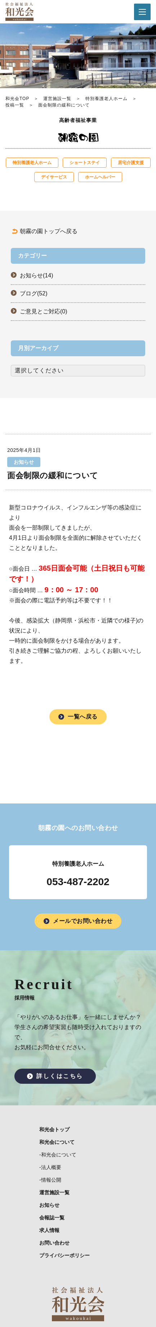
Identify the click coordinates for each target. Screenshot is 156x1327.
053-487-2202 (77, 881)
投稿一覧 (14, 105)
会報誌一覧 (51, 1217)
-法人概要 (50, 1167)
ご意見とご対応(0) (43, 311)
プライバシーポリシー (64, 1255)
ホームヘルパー (100, 177)
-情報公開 (50, 1180)
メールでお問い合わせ (82, 921)
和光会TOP (17, 98)
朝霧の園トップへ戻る (48, 231)
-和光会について (57, 1155)
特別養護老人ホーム (106, 98)
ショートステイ (85, 162)
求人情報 (49, 1230)
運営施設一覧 (57, 98)
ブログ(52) (33, 293)
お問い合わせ (54, 1243)
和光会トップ (54, 1129)
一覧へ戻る (83, 717)
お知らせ (49, 1205)
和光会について (57, 1142)
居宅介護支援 (131, 162)
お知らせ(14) (36, 275)
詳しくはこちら (59, 1076)
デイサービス (54, 177)
